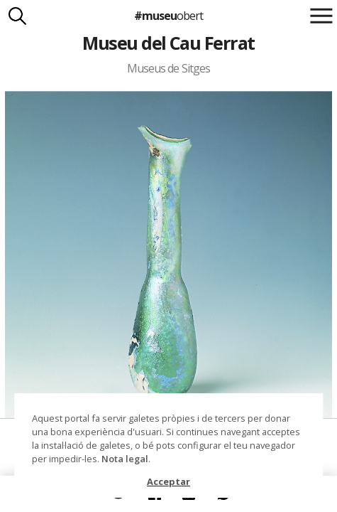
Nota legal (124, 458)
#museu (168, 15)
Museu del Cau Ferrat (168, 43)
